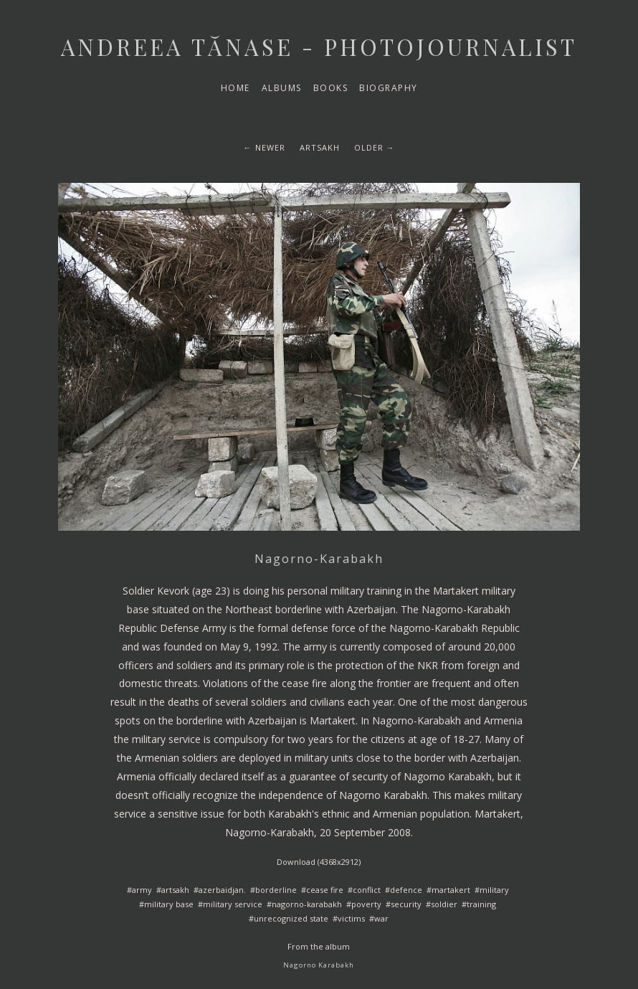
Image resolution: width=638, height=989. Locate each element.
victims (351, 918)
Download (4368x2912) (319, 861)
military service (232, 904)
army (142, 889)
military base (169, 904)
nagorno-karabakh (307, 904)
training (481, 904)
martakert (451, 889)
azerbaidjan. (222, 889)
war (381, 918)
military (494, 889)
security (406, 904)
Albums (282, 88)
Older (369, 147)
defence (406, 889)
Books (330, 88)
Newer (270, 147)
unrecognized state (291, 918)
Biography (388, 88)
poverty (366, 904)
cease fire (324, 889)
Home (235, 88)
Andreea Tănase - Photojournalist (319, 47)
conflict (367, 889)
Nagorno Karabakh (318, 965)
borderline (276, 889)
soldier (444, 904)
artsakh (320, 147)
